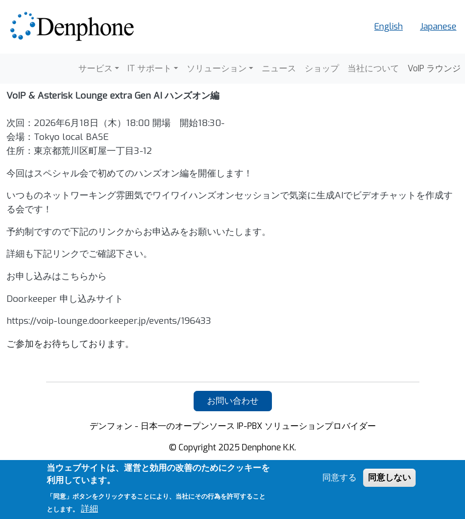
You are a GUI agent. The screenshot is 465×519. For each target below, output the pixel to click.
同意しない (389, 477)
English (388, 26)
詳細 (89, 508)
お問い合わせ (233, 401)
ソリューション (217, 68)
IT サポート (150, 68)
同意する (339, 477)
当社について (373, 68)
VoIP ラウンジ (434, 68)
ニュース (279, 68)
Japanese (438, 26)
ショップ (322, 68)
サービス (95, 68)
